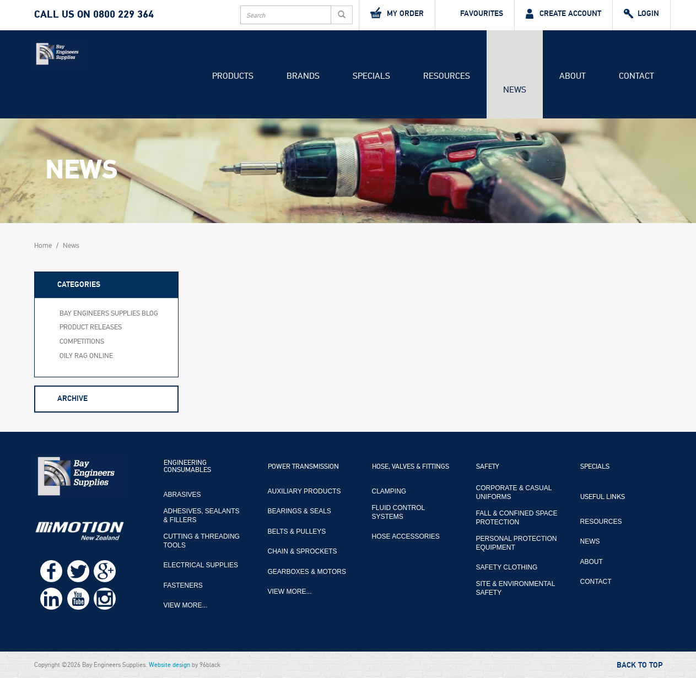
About (572, 76)
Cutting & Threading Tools (202, 541)
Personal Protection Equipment (516, 543)
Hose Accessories (406, 536)
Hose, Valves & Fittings (410, 467)
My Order (397, 12)
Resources (446, 76)
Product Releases (91, 327)
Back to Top (639, 665)
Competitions (82, 342)
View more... (186, 605)
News (514, 89)
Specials (371, 76)
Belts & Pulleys (297, 531)
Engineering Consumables (187, 466)
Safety (487, 467)
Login (641, 13)
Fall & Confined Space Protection (517, 517)
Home (43, 245)
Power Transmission (303, 467)
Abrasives (182, 494)
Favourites (474, 13)
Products (232, 76)
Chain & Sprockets (302, 551)
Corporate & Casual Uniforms (514, 492)
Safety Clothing (507, 567)
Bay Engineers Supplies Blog (109, 314)
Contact (636, 76)
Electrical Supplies (201, 565)
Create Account (563, 13)
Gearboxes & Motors (307, 572)
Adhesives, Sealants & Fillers (202, 515)
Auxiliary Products (304, 491)
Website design (169, 665)
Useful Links (602, 497)
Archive (72, 398)
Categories (78, 284)
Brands (303, 76)
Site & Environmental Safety (515, 588)
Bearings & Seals (299, 511)
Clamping (389, 491)
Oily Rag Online (86, 356)
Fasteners (183, 585)
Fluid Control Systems (398, 512)
